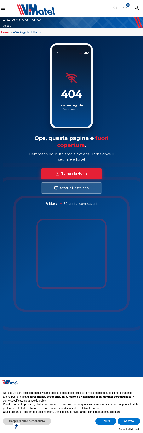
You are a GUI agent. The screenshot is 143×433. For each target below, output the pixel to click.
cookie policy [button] (38, 400)
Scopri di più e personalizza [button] (27, 421)
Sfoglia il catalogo (71, 188)
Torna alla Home (71, 174)
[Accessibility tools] (16, 426)
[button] (136, 8)
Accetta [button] (129, 421)
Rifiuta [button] (106, 421)
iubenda (136, 429)
